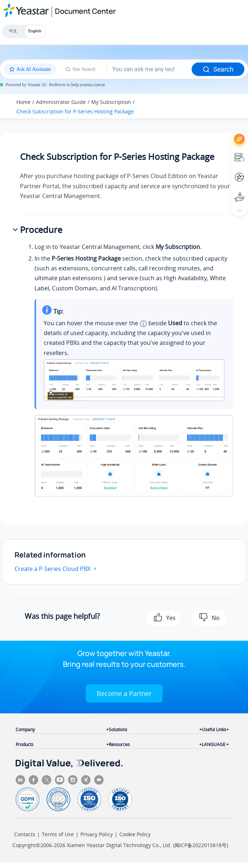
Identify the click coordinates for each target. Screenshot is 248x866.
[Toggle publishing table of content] (230, 106)
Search (218, 69)
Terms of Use (58, 834)
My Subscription (111, 101)
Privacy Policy (96, 834)
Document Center (85, 11)
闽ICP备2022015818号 (201, 845)
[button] (16, 230)
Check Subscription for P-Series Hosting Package (75, 111)
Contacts (24, 834)
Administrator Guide (61, 101)
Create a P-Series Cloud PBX (53, 569)
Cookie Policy (135, 834)
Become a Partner (124, 693)
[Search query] (149, 69)
